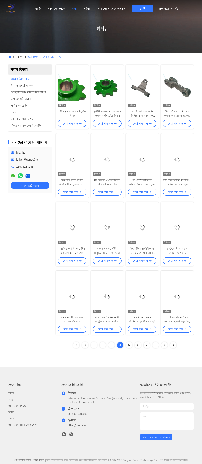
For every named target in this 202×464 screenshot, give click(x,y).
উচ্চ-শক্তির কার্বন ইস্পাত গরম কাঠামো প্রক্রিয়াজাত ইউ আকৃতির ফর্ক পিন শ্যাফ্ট (142, 253)
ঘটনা (87, 8)
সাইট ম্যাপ (39, 460)
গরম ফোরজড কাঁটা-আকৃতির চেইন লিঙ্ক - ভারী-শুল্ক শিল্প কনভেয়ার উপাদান (107, 253)
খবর (11, 412)
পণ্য (74, 8)
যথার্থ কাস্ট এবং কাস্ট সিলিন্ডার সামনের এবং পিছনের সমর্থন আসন (142, 115)
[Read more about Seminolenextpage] (76, 345)
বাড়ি (38, 8)
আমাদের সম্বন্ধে (56, 8)
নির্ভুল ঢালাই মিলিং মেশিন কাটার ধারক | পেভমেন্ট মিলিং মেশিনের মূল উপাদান (72, 253)
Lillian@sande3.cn (27, 159)
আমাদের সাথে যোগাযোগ (111, 8)
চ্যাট (142, 8)
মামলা (12, 418)
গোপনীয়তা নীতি (22, 460)
